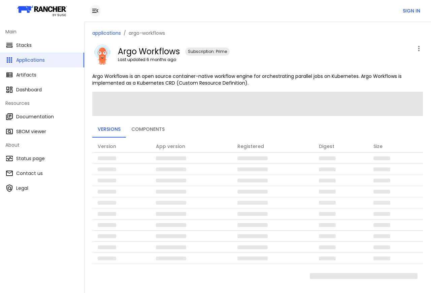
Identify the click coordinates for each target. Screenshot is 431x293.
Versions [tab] (109, 129)
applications (106, 33)
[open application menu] (419, 49)
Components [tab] (148, 129)
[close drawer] (95, 11)
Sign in (411, 10)
